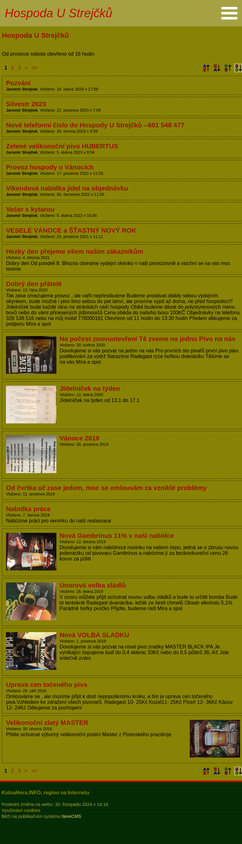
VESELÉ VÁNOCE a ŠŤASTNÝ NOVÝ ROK (71, 230)
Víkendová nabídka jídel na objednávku (67, 188)
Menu (229, 13)
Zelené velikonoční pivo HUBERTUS (62, 146)
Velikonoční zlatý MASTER (47, 722)
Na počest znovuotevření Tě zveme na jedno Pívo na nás (147, 338)
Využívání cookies (21, 810)
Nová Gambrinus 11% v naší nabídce (117, 535)
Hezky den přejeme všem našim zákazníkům (74, 251)
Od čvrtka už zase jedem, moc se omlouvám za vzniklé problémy (106, 487)
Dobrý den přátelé (34, 283)
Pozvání (18, 82)
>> (34, 67)
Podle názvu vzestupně (206, 68)
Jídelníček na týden (90, 388)
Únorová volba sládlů (93, 585)
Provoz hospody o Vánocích (50, 167)
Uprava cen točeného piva (46, 684)
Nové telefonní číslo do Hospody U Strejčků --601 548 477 (95, 125)
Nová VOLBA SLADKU (94, 634)
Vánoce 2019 (79, 438)
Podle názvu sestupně (217, 68)
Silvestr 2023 (26, 104)
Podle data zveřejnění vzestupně (228, 68)
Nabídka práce (28, 508)
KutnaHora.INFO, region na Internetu (45, 792)
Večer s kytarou (30, 209)
